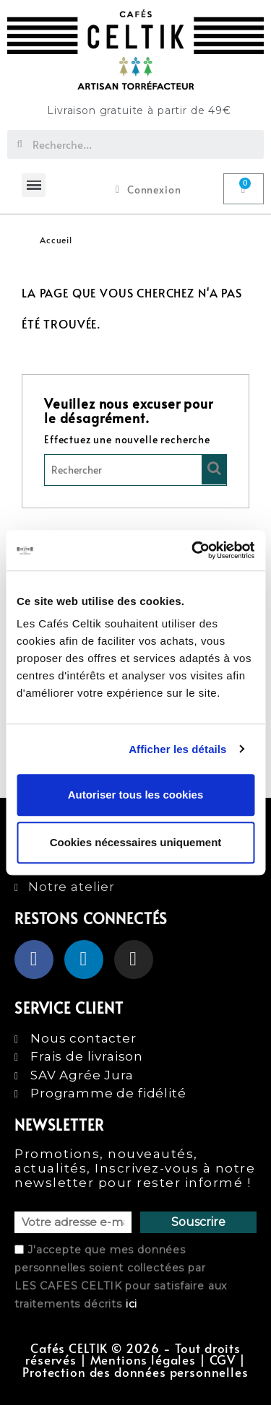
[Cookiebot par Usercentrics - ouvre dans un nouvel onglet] (193, 550)
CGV (223, 1360)
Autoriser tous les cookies (136, 794)
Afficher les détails (177, 749)
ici (132, 1303)
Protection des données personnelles (135, 1372)
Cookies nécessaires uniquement (136, 842)
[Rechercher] (135, 470)
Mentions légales (143, 1360)
